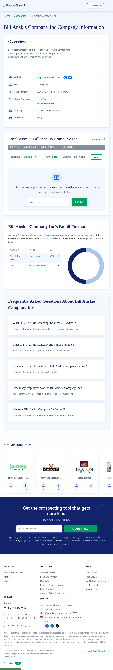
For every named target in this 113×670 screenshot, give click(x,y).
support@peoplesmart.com (56, 605)
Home (7, 16)
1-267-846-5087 (50, 609)
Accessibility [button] (12, 663)
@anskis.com (30, 157)
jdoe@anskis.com (37, 256)
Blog (6, 581)
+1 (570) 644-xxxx (45, 103)
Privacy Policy (14, 541)
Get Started (96, 6)
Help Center (92, 577)
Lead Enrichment (48, 577)
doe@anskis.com (37, 266)
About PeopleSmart (13, 573)
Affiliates (8, 577)
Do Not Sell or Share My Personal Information (96, 585)
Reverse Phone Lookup (51, 585)
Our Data (44, 581)
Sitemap (8, 603)
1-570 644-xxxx (44, 99)
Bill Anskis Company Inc (53, 235)
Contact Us (91, 573)
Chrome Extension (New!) (53, 593)
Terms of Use (94, 537)
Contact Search (47, 573)
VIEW (96, 157)
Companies (20, 16)
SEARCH (79, 201)
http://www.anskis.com (48, 77)
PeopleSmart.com (58, 541)
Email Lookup (47, 589)
